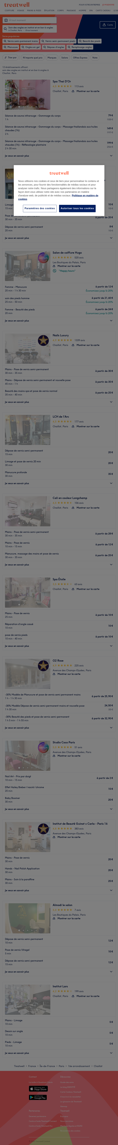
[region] (59, 190)
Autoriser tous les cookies (77, 208)
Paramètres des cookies (40, 208)
